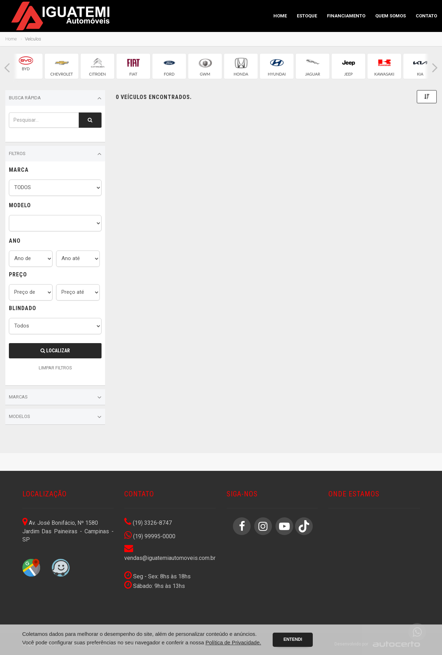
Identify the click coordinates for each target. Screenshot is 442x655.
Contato (426, 15)
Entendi (292, 639)
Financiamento (346, 15)
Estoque (307, 15)
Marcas (55, 397)
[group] (26, 66)
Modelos (55, 417)
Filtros (55, 154)
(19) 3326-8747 (148, 522)
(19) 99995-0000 (149, 536)
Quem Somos (390, 15)
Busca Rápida (55, 98)
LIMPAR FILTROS (55, 367)
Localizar (55, 350)
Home (280, 15)
